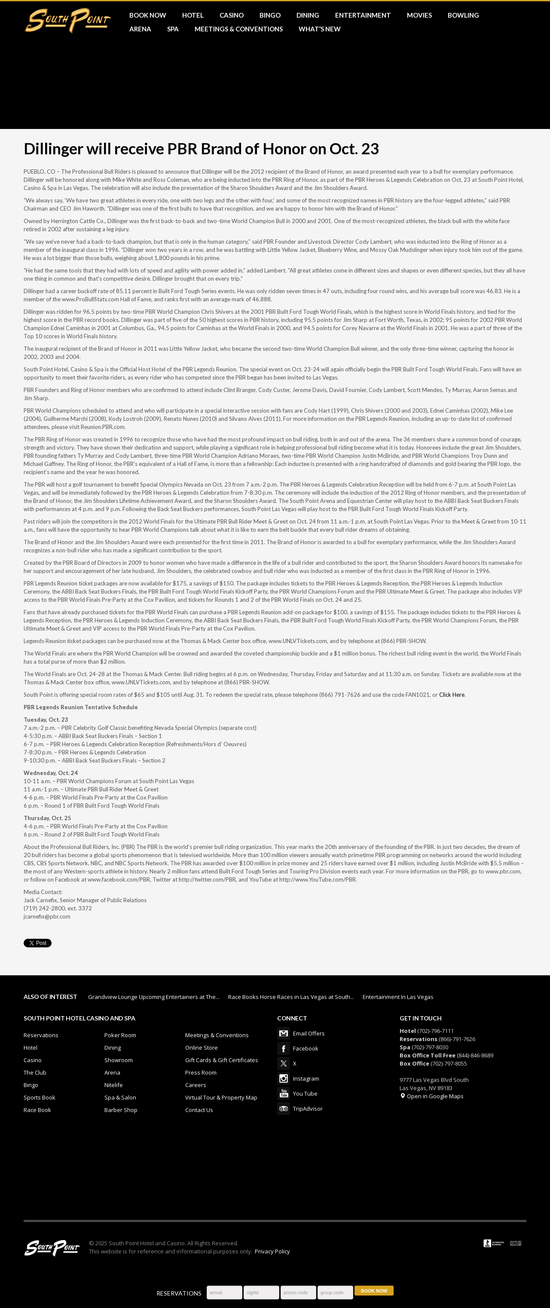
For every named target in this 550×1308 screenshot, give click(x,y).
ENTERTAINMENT (363, 15)
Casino (33, 1060)
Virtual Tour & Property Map (221, 1097)
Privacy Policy (272, 1251)
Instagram (283, 1078)
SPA (173, 29)
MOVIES (419, 15)
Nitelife (113, 1085)
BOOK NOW (147, 15)
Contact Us (199, 1110)
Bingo (31, 1085)
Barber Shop (121, 1110)
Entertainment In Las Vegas (398, 997)
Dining (112, 1047)
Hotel (30, 1047)
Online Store (201, 1047)
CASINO (232, 15)
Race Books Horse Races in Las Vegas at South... (291, 997)
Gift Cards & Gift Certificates (221, 1060)
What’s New (320, 29)
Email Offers (283, 1033)
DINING (307, 15)
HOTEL (193, 15)
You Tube (283, 1093)
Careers (195, 1085)
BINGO (270, 15)
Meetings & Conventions (217, 1035)
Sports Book (39, 1097)
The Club (35, 1072)
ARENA (140, 29)
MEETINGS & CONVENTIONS (239, 29)
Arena (112, 1072)
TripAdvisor (283, 1108)
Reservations (41, 1035)
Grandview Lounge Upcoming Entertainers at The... (154, 997)
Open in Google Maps (432, 1096)
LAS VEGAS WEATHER (275, 1172)
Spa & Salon (120, 1097)
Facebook (283, 1048)
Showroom (118, 1060)
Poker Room (120, 1035)
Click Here (451, 694)
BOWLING (463, 15)
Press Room (201, 1072)
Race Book (37, 1110)
